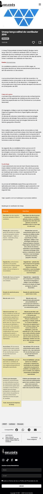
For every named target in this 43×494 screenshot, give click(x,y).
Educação (5, 38)
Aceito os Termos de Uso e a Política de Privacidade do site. (20, 481)
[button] (17, 430)
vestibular (12, 424)
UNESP (4, 424)
